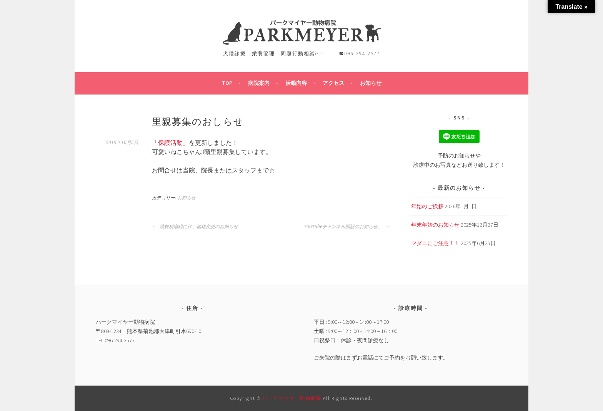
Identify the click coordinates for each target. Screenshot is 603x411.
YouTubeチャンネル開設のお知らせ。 (347, 226)
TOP (227, 83)
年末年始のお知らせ (435, 224)
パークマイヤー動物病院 (292, 398)
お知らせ (370, 83)
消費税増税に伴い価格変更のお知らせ (195, 226)
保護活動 (170, 142)
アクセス (333, 83)
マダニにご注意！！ (435, 243)
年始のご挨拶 (427, 206)
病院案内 (259, 83)
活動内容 (296, 83)
